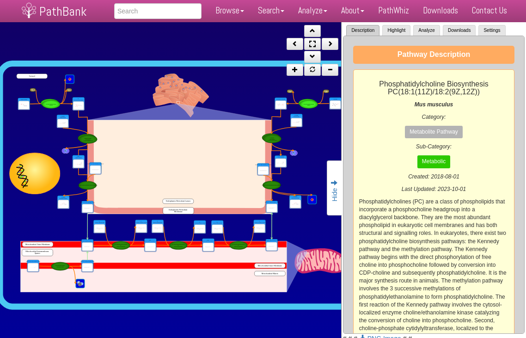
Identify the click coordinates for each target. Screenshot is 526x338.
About (352, 10)
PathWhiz (393, 10)
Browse (229, 10)
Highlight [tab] (396, 30)
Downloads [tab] (459, 30)
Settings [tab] (491, 30)
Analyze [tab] (426, 30)
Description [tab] (362, 30)
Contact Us (489, 10)
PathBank (62, 11)
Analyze (312, 10)
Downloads (440, 10)
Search (271, 10)
